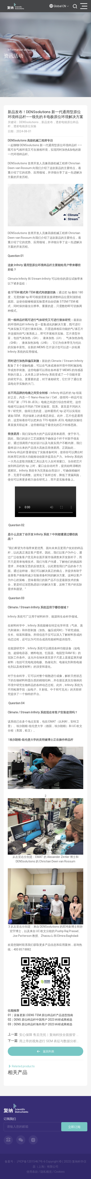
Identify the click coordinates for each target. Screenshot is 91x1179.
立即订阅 (74, 1127)
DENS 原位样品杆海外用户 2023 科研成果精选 (43, 1024)
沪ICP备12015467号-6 (31, 1161)
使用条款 (32, 1171)
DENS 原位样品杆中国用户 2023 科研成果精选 (43, 1019)
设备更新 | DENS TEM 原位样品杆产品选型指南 (43, 1015)
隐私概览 (46, 1171)
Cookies (59, 1171)
